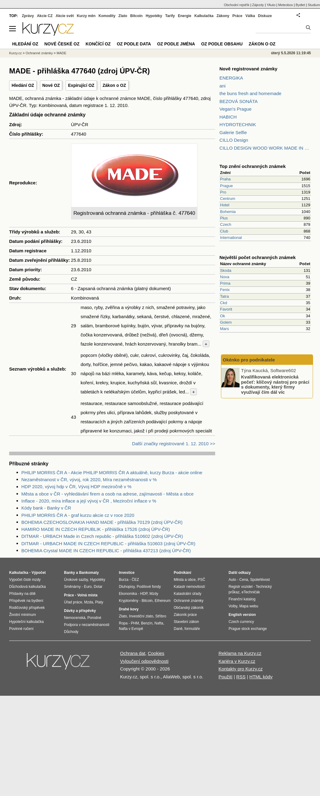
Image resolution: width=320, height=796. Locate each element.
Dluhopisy (127, 587)
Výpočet (38, 572)
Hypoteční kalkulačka (26, 622)
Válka (250, 16)
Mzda (88, 602)
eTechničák (251, 592)
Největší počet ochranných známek (257, 257)
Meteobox (285, 5)
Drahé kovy (129, 609)
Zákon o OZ (114, 85)
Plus (224, 218)
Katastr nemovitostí (189, 587)
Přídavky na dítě (22, 594)
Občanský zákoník (189, 608)
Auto (232, 579)
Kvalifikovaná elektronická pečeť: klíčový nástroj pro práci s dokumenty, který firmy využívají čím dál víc (275, 384)
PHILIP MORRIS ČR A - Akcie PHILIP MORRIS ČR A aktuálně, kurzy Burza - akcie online (111, 472)
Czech (225, 224)
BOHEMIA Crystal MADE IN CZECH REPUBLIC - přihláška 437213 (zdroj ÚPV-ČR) (106, 550)
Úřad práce (73, 602)
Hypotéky (154, 16)
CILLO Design (233, 140)
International (231, 237)
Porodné (94, 618)
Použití (226, 676)
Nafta (159, 623)
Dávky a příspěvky (80, 611)
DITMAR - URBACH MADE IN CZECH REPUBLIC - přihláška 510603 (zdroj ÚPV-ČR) (108, 543)
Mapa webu (248, 606)
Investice (126, 572)
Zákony (222, 16)
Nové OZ (51, 85)
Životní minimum (22, 615)
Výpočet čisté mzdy (25, 579)
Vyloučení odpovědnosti (144, 661)
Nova (224, 277)
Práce (238, 16)
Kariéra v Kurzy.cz (237, 661)
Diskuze (265, 16)
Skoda (225, 270)
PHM (135, 623)
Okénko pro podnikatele (249, 359)
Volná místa (87, 595)
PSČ (201, 579)
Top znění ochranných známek (252, 166)
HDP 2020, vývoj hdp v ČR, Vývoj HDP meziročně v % (76, 486)
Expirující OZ (81, 85)
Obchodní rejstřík (237, 5)
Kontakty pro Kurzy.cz (241, 668)
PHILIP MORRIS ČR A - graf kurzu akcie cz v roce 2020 (77, 515)
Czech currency (241, 622)
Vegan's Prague (235, 109)
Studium (314, 5)
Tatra (224, 296)
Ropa (123, 623)
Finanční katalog (242, 599)
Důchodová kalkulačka (27, 587)
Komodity (106, 16)
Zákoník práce (185, 615)
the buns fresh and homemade (250, 93)
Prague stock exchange (248, 629)
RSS (241, 676)
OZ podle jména (176, 43)
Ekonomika (128, 594)
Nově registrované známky (248, 68)
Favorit (226, 309)
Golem (226, 322)
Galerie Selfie (233, 132)
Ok (222, 316)
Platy (99, 602)
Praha (225, 179)
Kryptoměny (128, 601)
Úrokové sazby (76, 579)
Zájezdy (258, 5)
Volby (233, 606)
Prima (225, 283)
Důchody (71, 632)
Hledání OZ (23, 85)
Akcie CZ (44, 16)
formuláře (192, 629)
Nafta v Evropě (131, 629)
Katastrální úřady (187, 594)
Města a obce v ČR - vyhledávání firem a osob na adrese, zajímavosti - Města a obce (107, 493)
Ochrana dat (132, 653)
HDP (144, 594)
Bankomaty (89, 572)
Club (224, 231)
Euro (87, 587)
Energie (184, 16)
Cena (243, 579)
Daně (178, 629)
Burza (123, 579)
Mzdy (154, 594)
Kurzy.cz (15, 53)
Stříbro (160, 616)
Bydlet (300, 5)
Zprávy (28, 16)
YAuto (271, 5)
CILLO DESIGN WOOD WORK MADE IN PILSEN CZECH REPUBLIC (265, 148)
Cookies (156, 653)
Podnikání (182, 572)
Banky (69, 572)
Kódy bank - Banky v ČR (46, 507)
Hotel (224, 205)
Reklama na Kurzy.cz (240, 653)
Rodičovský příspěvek (27, 608)
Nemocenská (74, 618)
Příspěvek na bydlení (26, 601)
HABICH (228, 116)
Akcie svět (65, 16)
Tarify (170, 16)
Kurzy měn (86, 16)
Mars (224, 328)
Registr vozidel (241, 587)
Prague (226, 185)
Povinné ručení (21, 629)
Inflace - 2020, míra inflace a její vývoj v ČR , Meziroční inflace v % (88, 500)
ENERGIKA (231, 77)
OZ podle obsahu (222, 43)
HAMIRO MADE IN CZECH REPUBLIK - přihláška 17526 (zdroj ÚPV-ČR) (95, 529)
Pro (223, 192)
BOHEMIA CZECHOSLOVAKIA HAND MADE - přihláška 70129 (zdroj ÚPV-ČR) (102, 522)
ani (222, 85)
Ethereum (162, 601)
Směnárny (72, 587)
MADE (61, 53)
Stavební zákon (186, 622)
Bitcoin (136, 16)
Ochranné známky (39, 53)
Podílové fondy (149, 587)
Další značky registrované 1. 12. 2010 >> (173, 443)
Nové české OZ (62, 43)
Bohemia (228, 211)
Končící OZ (98, 43)
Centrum (227, 198)
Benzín (146, 623)
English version (242, 615)
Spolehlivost (260, 579)
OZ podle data (134, 43)
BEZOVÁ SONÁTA (238, 101)
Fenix (225, 289)
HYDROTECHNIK (237, 124)
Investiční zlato (141, 616)
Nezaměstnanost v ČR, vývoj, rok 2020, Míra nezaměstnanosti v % (89, 479)
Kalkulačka (204, 16)
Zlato (123, 16)
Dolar (98, 587)
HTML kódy (260, 676)
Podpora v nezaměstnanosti (86, 625)
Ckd (223, 302)
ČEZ (135, 579)
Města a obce (185, 579)
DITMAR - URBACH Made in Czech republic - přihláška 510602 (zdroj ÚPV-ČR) (102, 536)
